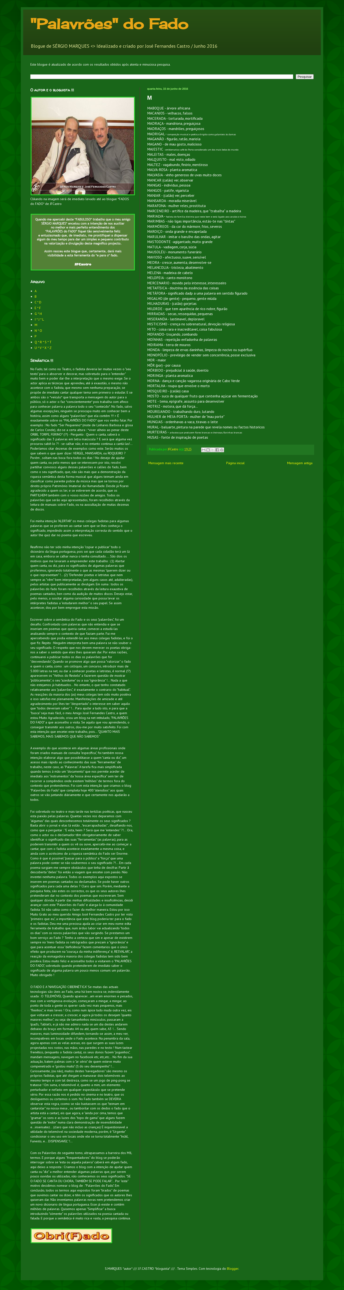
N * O (38, 330)
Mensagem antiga (299, 463)
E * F (38, 308)
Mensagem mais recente (165, 463)
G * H (38, 314)
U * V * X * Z (43, 348)
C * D (38, 302)
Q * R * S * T (43, 342)
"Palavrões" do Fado (109, 23)
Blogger (232, 1268)
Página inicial (235, 463)
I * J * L (39, 319)
